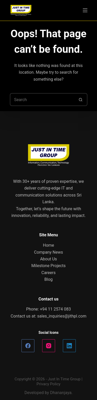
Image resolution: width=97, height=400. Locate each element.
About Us (48, 258)
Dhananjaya (60, 392)
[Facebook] (27, 345)
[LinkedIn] (69, 345)
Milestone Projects (48, 265)
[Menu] (85, 10)
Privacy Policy (48, 384)
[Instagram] (48, 345)
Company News (48, 252)
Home (48, 245)
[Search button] (80, 99)
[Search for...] (42, 99)
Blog (48, 279)
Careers (48, 272)
